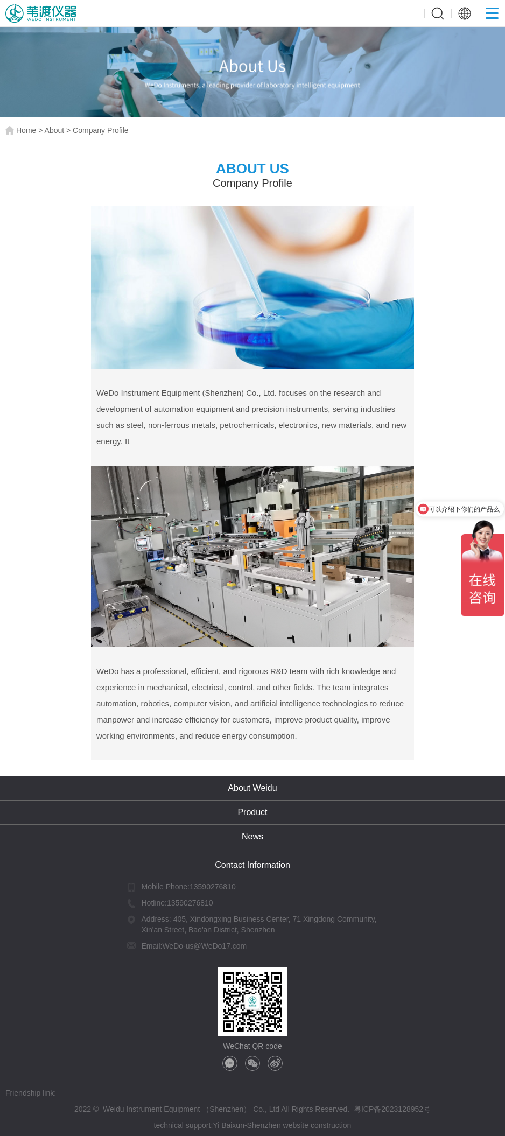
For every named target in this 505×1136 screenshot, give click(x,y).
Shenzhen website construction (299, 1125)
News (252, 836)
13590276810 (213, 886)
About (55, 130)
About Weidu (252, 788)
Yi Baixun (228, 1125)
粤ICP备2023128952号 (392, 1109)
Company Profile (101, 130)
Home (26, 130)
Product (252, 812)
